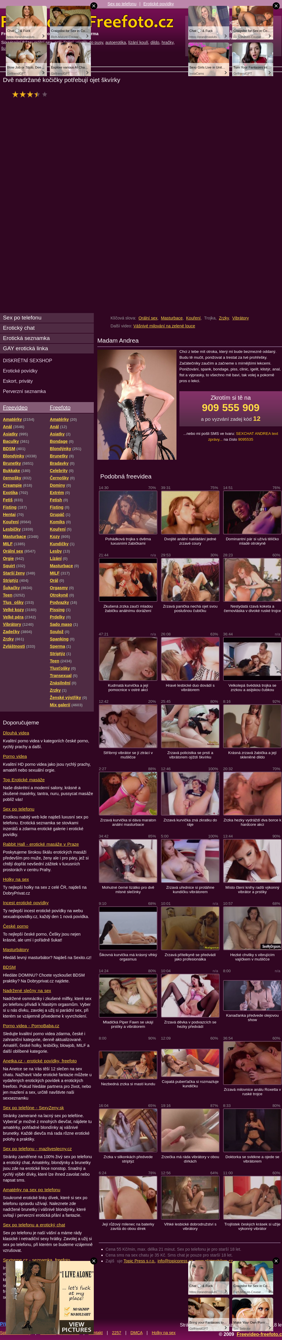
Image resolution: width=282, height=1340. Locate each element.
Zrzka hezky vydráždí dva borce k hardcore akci (252, 822)
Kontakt (96, 1332)
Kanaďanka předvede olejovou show (252, 1017)
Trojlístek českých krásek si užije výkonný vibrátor (252, 1226)
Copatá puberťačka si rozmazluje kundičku (190, 1083)
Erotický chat (19, 328)
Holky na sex (16, 879)
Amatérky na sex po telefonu (31, 1189)
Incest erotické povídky (26, 902)
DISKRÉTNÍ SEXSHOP (27, 360)
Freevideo (15, 407)
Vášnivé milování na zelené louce (164, 326)
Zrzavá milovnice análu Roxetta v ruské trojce (252, 1091)
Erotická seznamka (26, 338)
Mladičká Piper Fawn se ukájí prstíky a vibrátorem (128, 1024)
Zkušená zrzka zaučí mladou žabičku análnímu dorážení (128, 608)
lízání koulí (138, 42)
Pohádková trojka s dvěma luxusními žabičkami (128, 541)
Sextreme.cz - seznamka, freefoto (36, 1259)
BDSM (9, 967)
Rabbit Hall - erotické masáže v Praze (41, 844)
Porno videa (15, 756)
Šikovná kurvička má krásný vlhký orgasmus (128, 957)
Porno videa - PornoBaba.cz (31, 1025)
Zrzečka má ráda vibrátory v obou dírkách (190, 1159)
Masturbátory (16, 949)
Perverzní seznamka (24, 391)
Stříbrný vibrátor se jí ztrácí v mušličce (128, 755)
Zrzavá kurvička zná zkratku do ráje (190, 822)
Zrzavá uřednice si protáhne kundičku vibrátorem (190, 889)
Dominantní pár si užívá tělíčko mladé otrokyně (252, 541)
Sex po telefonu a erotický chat (34, 1224)
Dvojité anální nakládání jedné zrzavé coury (190, 541)
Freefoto (60, 407)
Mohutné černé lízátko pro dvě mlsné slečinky (128, 889)
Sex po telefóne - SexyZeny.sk (33, 1107)
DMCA (136, 1332)
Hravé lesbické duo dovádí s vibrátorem (190, 687)
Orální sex (147, 318)
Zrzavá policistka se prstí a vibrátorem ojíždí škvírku (190, 755)
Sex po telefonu (122, 3)
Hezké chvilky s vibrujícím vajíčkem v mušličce (252, 957)
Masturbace (172, 318)
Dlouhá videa (16, 732)
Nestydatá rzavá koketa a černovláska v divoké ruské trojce (252, 608)
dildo (154, 42)
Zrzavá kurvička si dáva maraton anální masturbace (128, 822)
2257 (116, 1332)
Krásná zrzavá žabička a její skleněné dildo (252, 755)
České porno (15, 926)
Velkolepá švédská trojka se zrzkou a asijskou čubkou (252, 687)
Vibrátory (240, 318)
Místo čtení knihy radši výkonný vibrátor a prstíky (252, 889)
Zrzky (224, 318)
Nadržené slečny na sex (27, 990)
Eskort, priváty (18, 381)
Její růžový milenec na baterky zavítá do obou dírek (128, 1226)
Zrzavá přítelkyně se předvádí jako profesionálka (190, 957)
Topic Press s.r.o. (139, 1261)
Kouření (193, 318)
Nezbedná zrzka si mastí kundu (128, 1084)
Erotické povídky (158, 3)
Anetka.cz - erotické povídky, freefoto (40, 1060)
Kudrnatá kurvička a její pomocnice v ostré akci (128, 687)
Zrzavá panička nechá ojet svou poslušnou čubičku (190, 608)
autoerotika (115, 42)
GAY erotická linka (25, 348)
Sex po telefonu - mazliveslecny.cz (37, 1148)
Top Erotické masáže (24, 779)
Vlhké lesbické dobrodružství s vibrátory (190, 1226)
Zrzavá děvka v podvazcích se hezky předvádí (190, 1024)
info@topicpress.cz (175, 1261)
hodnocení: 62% (31, 94)
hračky (168, 42)
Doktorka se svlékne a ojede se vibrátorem (252, 1159)
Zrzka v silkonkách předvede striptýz (128, 1159)
